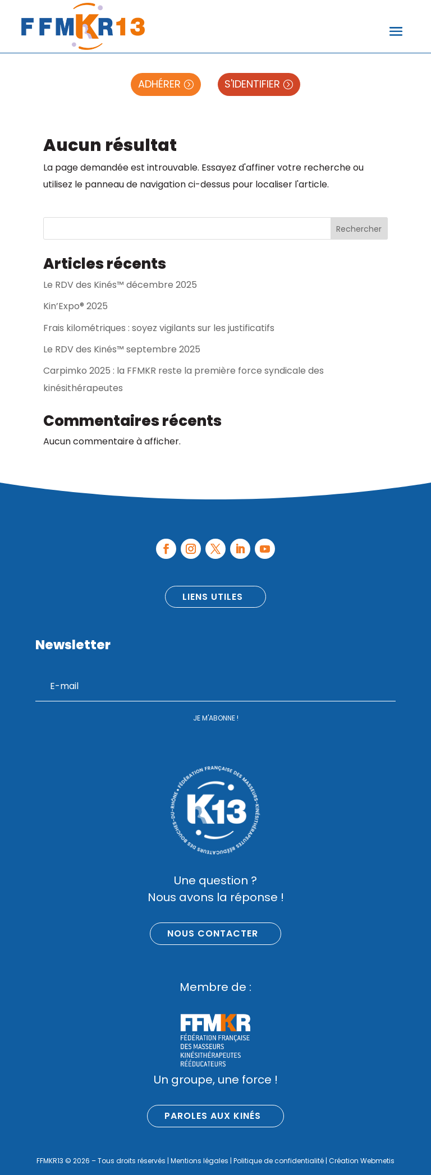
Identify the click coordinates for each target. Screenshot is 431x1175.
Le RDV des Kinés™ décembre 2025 (120, 284)
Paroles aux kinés (212, 1115)
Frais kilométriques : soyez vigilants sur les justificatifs (158, 328)
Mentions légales (199, 1160)
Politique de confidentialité (278, 1160)
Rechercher (359, 229)
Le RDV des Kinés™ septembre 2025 (121, 349)
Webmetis (377, 1160)
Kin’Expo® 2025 (75, 306)
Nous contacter (212, 933)
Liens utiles (212, 596)
